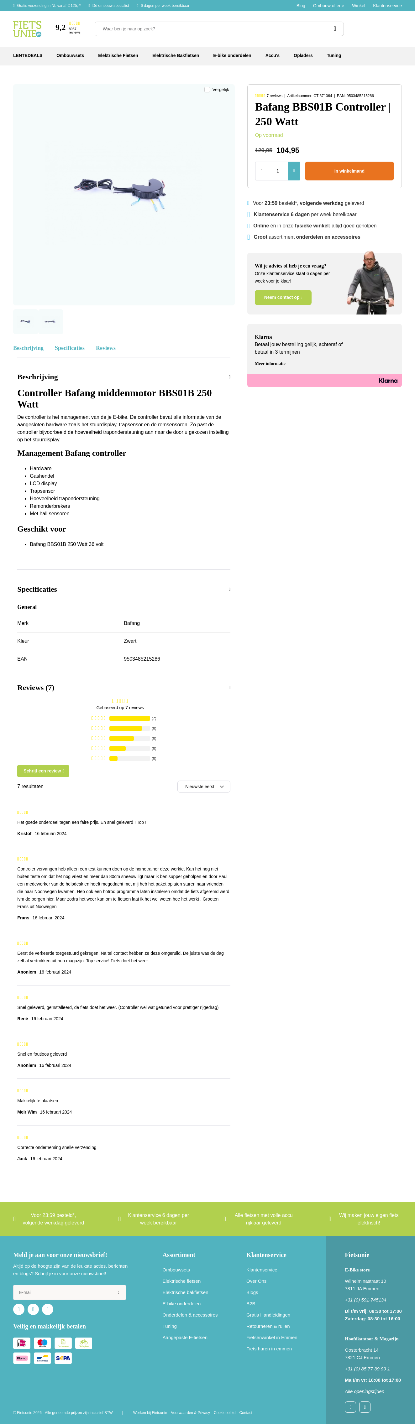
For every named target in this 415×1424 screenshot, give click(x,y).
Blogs (252, 1292)
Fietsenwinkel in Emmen (271, 1337)
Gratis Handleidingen (268, 1314)
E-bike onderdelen (182, 1303)
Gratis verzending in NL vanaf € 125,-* (49, 5)
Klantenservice (387, 5)
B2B (250, 1303)
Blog (301, 5)
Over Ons (256, 1281)
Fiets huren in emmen (269, 1348)
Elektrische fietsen (182, 1281)
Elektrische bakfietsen (185, 1292)
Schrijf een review (42, 770)
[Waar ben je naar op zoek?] (219, 29)
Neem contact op (282, 297)
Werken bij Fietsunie (150, 1413)
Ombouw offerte (328, 5)
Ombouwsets (176, 1269)
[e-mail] (69, 1292)
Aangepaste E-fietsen (185, 1337)
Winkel (358, 5)
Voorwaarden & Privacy (190, 1413)
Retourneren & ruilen (268, 1326)
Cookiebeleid (224, 1413)
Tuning (170, 1326)
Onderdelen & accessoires (190, 1314)
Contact (245, 1413)
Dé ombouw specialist (110, 5)
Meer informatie (270, 363)
